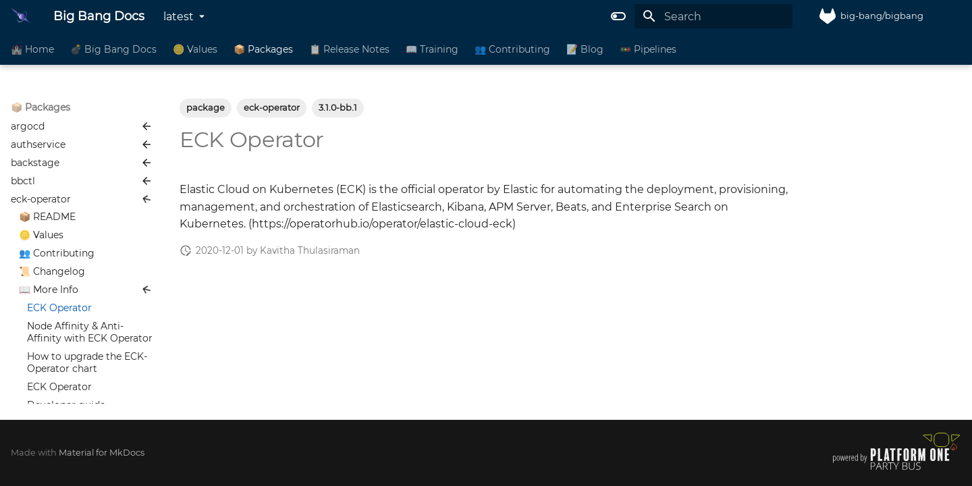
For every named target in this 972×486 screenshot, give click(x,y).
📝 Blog (584, 49)
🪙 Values (195, 49)
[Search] (713, 16)
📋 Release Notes (349, 49)
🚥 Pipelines (648, 49)
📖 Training (432, 49)
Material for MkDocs (101, 453)
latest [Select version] (178, 16)
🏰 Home (32, 49)
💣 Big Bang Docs (113, 49)
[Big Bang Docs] (21, 16)
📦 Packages (263, 49)
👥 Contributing (512, 49)
